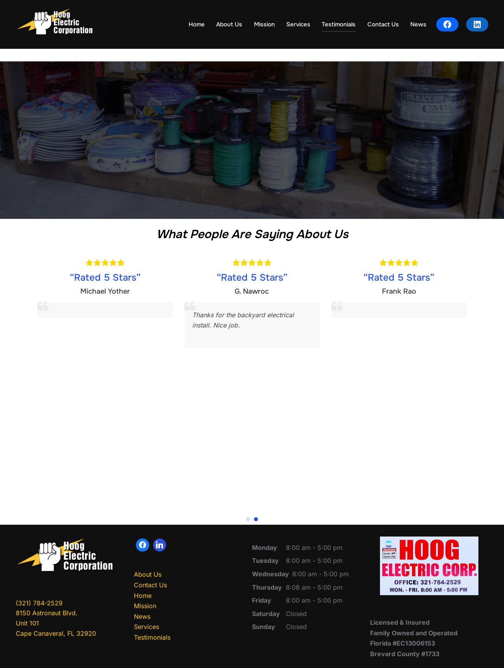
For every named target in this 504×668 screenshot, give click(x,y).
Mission (264, 24)
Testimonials (339, 24)
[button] (248, 540)
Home (197, 24)
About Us (229, 24)
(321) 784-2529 (39, 623)
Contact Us (383, 24)
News (418, 24)
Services (298, 24)
